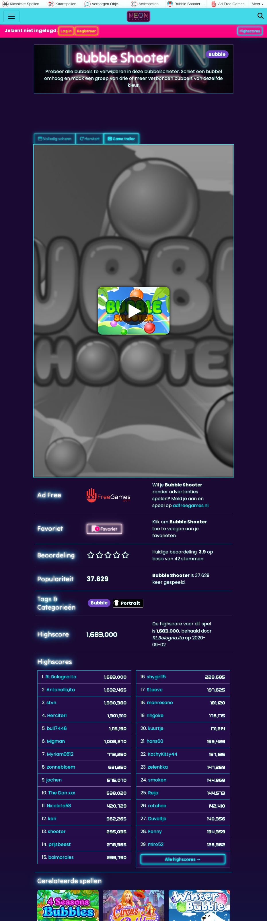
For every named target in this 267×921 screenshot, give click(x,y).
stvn (51, 702)
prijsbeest (59, 844)
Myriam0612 (60, 754)
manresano (160, 702)
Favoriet (104, 528)
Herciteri (57, 715)
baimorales (61, 857)
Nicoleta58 (59, 805)
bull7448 (57, 728)
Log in (66, 30)
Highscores (250, 30)
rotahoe (157, 805)
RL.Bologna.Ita (60, 676)
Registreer (86, 30)
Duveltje (157, 818)
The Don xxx (61, 792)
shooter (57, 831)
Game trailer (121, 138)
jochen (54, 779)
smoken (157, 779)
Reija (153, 792)
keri (52, 818)
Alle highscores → (183, 859)
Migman (56, 741)
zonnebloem (61, 766)
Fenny (155, 831)
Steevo (155, 689)
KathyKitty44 (163, 754)
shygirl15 (156, 676)
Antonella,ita (60, 689)
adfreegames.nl (190, 505)
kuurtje (155, 728)
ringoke (155, 715)
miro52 (155, 844)
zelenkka (158, 766)
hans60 (155, 741)
